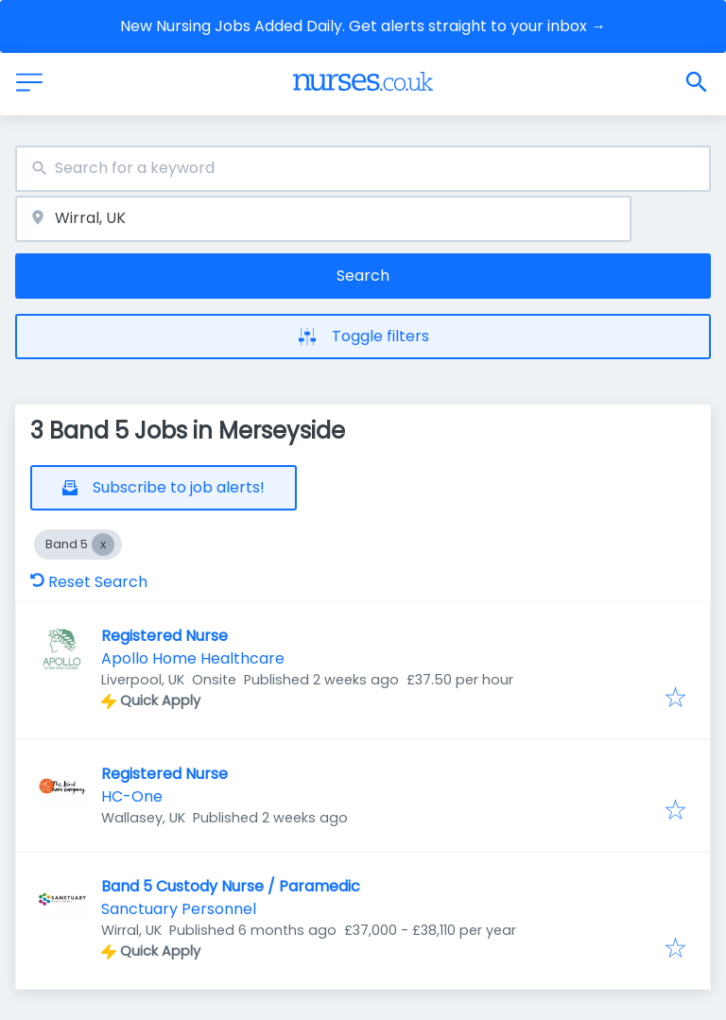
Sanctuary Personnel (178, 909)
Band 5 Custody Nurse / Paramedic (230, 886)
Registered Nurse (164, 636)
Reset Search (88, 582)
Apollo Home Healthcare (193, 658)
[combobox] (363, 169)
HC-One (132, 796)
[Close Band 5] (103, 544)
